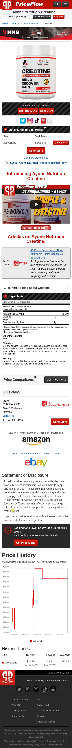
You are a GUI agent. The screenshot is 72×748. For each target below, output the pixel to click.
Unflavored (8, 415)
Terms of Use (18, 716)
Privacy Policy (19, 710)
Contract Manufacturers (48, 710)
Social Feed (43, 705)
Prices (11, 16)
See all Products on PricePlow (38, 162)
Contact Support (20, 699)
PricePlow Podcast (46, 721)
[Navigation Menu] (65, 4)
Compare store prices (36, 157)
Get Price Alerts (42, 16)
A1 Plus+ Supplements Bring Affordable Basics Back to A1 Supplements (46, 254)
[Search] (57, 4)
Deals (40, 699)
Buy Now (58, 16)
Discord (41, 716)
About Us (16, 705)
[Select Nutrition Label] (36, 302)
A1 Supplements (11, 404)
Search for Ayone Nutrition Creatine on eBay (36, 453)
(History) (21, 16)
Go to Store (46, 110)
